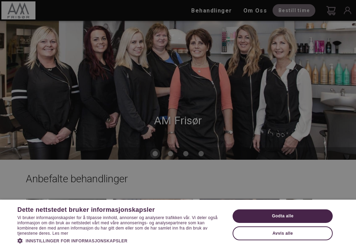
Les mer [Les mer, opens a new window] (60, 233)
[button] (120, 240)
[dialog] (178, 125)
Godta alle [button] (282, 216)
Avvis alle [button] (283, 233)
